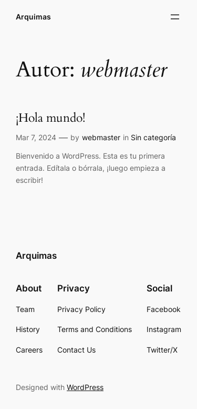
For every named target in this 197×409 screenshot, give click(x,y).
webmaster (101, 137)
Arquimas (33, 16)
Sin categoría (153, 137)
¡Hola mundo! (50, 118)
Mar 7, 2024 (36, 137)
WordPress (85, 387)
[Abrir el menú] (175, 17)
